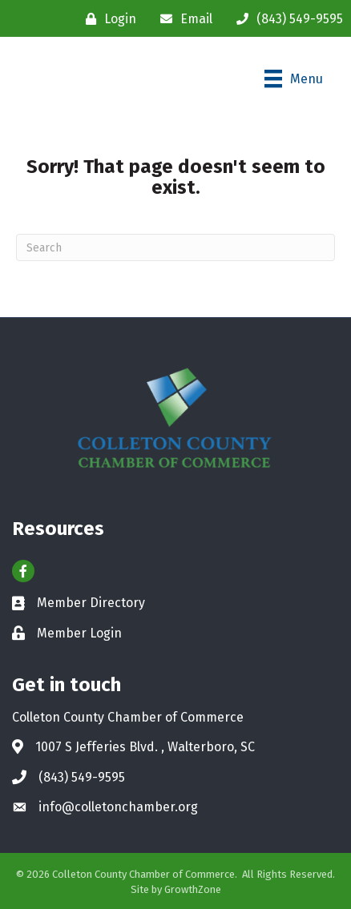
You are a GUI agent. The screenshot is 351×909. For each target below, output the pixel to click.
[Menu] (293, 78)
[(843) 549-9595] (285, 19)
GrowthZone (192, 889)
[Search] (175, 247)
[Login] (107, 19)
